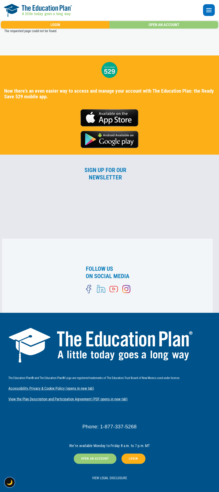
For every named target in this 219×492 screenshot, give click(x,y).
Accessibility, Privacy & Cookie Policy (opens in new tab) (51, 388)
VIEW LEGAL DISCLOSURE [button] (109, 478)
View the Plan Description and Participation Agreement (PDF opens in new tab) (68, 399)
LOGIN (55, 24)
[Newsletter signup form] (105, 207)
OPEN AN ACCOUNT (164, 24)
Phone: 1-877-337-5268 (109, 426)
